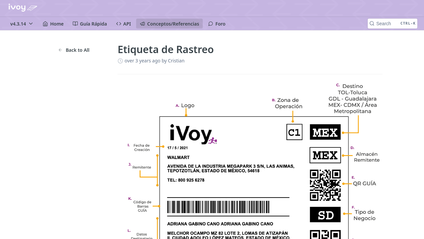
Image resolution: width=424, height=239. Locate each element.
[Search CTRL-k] (392, 24)
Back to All (73, 50)
